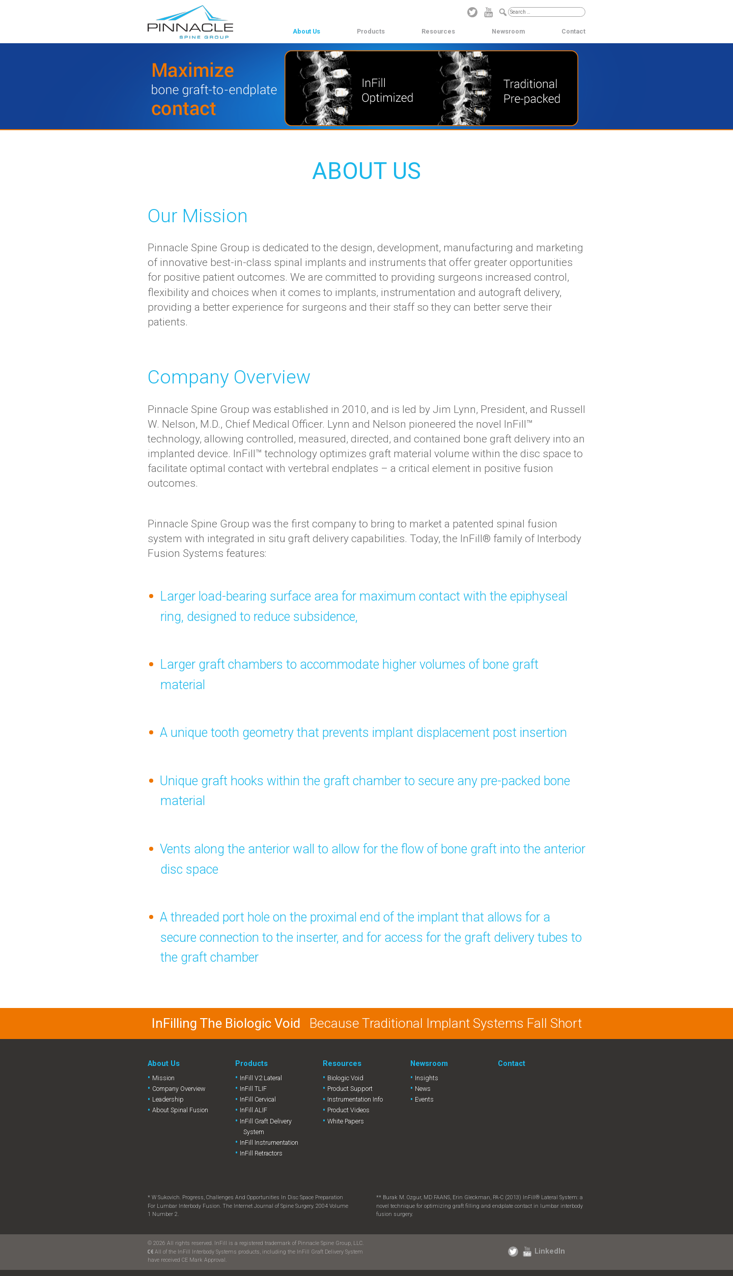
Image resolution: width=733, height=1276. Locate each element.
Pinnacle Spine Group (190, 22)
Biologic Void (345, 1078)
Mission (163, 1078)
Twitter (472, 12)
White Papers (345, 1121)
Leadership (168, 1099)
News (423, 1088)
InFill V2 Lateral (261, 1078)
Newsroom (508, 31)
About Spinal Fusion (180, 1110)
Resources (438, 31)
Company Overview (178, 1088)
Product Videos (348, 1110)
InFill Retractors (261, 1153)
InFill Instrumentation (269, 1142)
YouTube (489, 12)
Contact (573, 31)
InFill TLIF (253, 1088)
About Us (306, 31)
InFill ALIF (253, 1110)
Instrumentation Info (355, 1099)
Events (424, 1099)
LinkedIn (549, 1251)
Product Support (350, 1088)
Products (371, 31)
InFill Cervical (258, 1099)
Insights (426, 1078)
